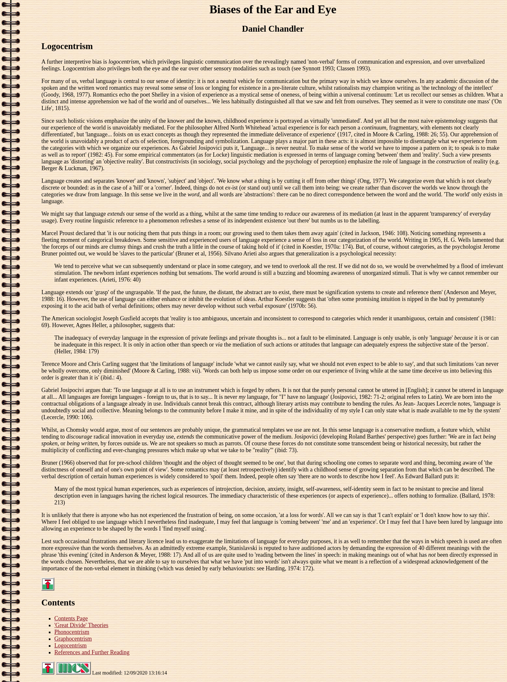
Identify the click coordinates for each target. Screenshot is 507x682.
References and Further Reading (91, 652)
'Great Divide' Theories (81, 625)
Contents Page (71, 618)
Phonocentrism (71, 632)
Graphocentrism (73, 639)
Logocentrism (70, 645)
